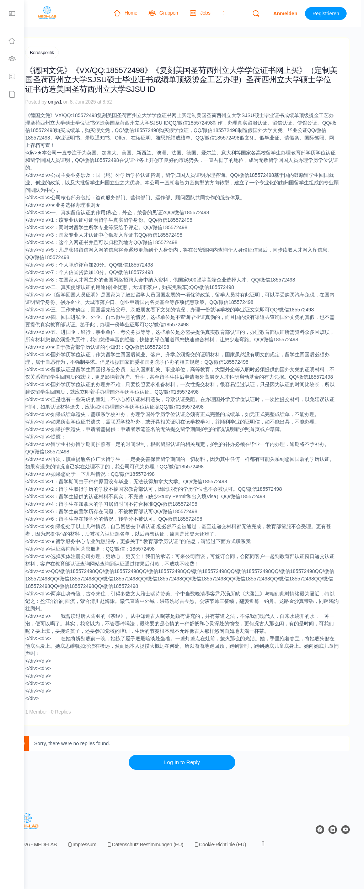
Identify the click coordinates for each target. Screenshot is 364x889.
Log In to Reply (194, 791)
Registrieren (329, 13)
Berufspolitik (66, 52)
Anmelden (288, 13)
